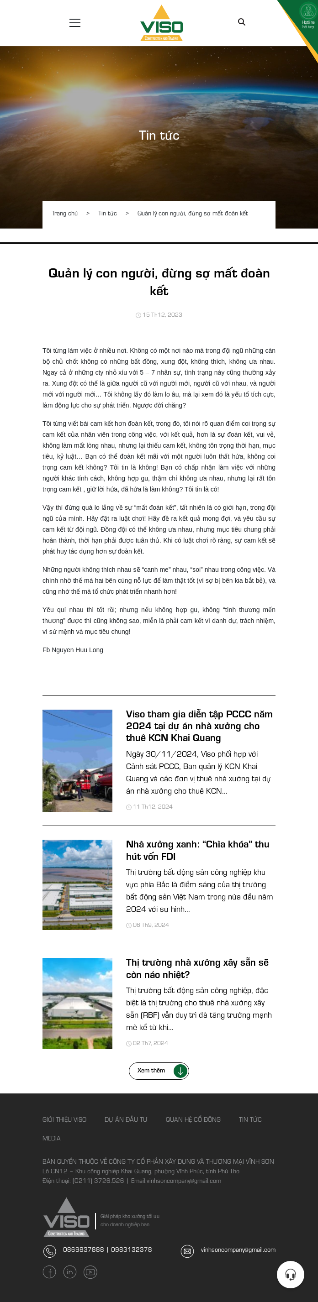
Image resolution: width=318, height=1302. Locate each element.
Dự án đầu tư (126, 1121)
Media (51, 1139)
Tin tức (159, 137)
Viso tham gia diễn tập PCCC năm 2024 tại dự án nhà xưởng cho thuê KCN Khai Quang (199, 728)
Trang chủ (65, 214)
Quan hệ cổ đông (193, 1121)
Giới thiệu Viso (64, 1121)
